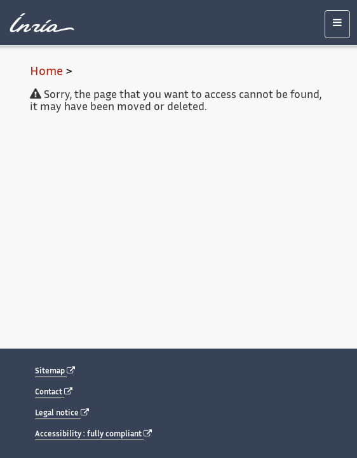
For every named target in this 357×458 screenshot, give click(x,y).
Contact (53, 392)
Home (46, 72)
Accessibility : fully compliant (93, 434)
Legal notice (62, 413)
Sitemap (55, 371)
